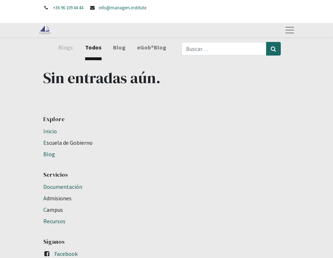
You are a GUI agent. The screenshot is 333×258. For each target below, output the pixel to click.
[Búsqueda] (273, 49)
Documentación (62, 186)
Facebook (66, 253)
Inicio (50, 131)
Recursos (54, 221)
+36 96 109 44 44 (68, 7)
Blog (49, 154)
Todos (93, 47)
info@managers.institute (122, 7)
